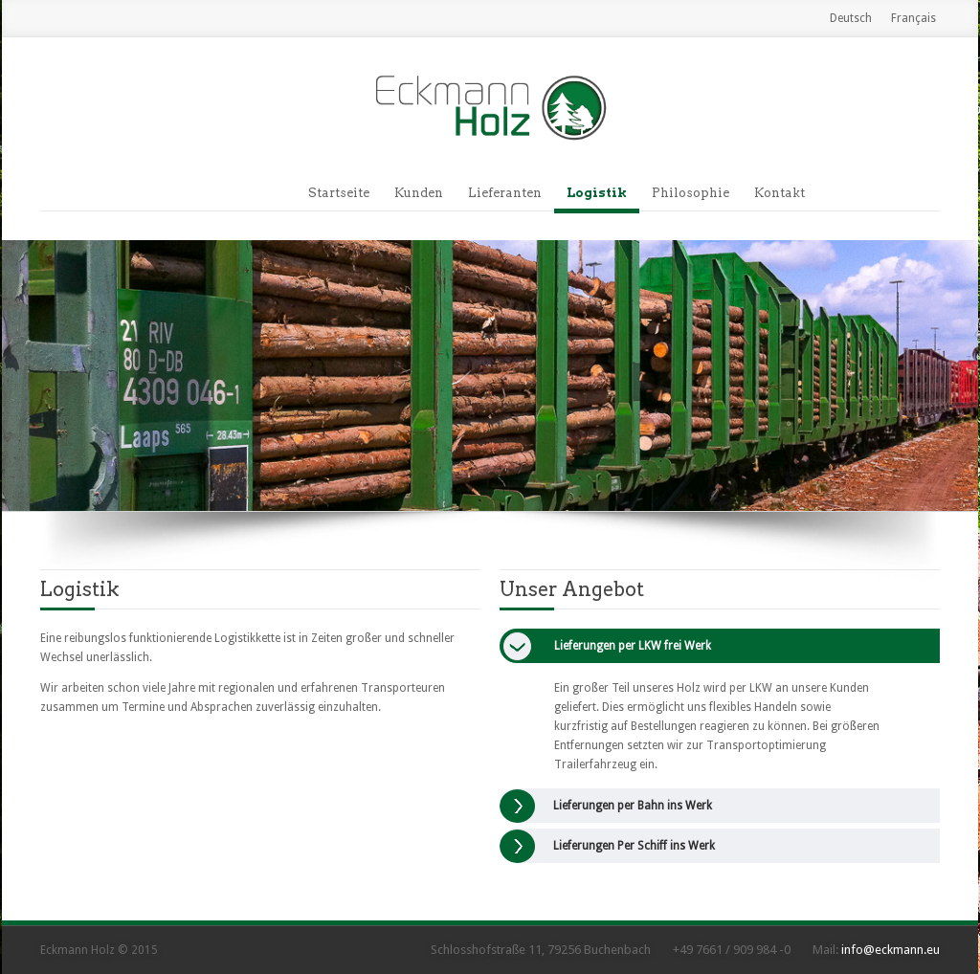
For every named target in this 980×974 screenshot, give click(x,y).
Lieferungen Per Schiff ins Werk (634, 845)
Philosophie (690, 193)
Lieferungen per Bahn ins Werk (632, 805)
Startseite (338, 193)
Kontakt (779, 193)
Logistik (597, 193)
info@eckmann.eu (890, 949)
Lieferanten (505, 193)
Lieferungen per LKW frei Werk (632, 646)
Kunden (418, 193)
